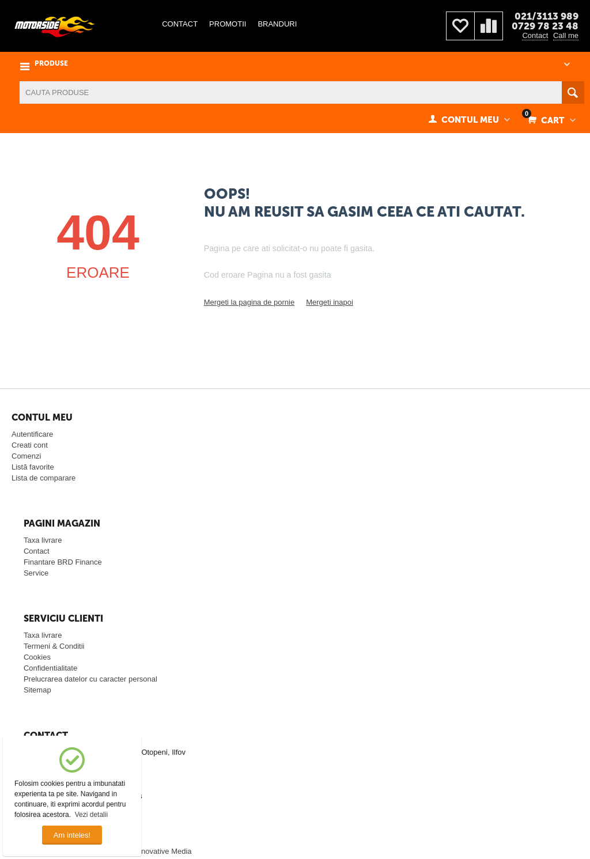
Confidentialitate (50, 668)
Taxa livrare (43, 540)
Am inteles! (72, 835)
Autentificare (32, 434)
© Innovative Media (159, 851)
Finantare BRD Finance (63, 562)
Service (36, 573)
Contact (535, 35)
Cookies (37, 657)
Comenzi (26, 456)
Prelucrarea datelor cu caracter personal (90, 679)
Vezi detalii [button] (91, 815)
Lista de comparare (43, 478)
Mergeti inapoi (329, 302)
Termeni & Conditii (54, 646)
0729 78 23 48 (545, 26)
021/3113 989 (546, 16)
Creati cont (30, 445)
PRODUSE (51, 63)
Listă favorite (33, 467)
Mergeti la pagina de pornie (249, 302)
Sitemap (37, 690)
